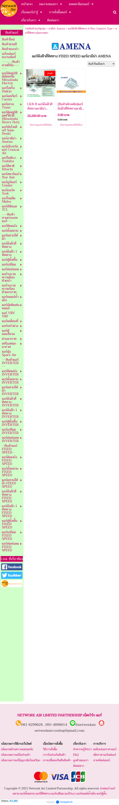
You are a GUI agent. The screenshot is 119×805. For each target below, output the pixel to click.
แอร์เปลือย (57, 793)
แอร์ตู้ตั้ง (101, 793)
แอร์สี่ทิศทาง (43, 793)
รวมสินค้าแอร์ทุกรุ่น (35, 28)
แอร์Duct (70, 793)
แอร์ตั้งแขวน (27, 793)
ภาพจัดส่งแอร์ (101, 760)
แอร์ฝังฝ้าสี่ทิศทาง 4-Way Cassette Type (90, 28)
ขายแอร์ (105, 788)
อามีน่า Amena (56, 28)
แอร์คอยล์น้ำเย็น (86, 793)
